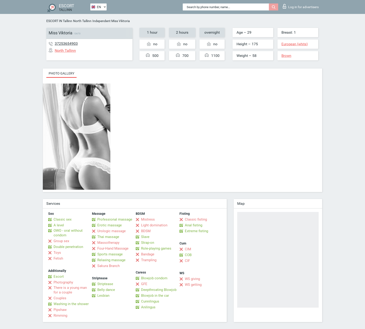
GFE (144, 284)
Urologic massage (111, 231)
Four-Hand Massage (112, 248)
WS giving (192, 279)
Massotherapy (108, 243)
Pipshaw (60, 310)
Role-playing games (156, 248)
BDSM (146, 231)
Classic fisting (196, 219)
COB (188, 255)
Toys (57, 253)
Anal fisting (193, 225)
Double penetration (68, 247)
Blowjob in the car (155, 295)
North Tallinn (82, 21)
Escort (59, 276)
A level (59, 225)
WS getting (193, 285)
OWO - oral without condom (68, 232)
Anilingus (148, 307)
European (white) (294, 44)
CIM (188, 249)
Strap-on (147, 243)
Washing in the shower (71, 304)
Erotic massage (109, 225)
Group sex (61, 241)
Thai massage (108, 237)
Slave (145, 237)
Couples (60, 298)
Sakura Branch (108, 266)
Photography (63, 282)
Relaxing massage (111, 260)
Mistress (148, 219)
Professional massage (114, 219)
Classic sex (62, 219)
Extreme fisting (196, 231)
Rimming (60, 315)
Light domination (154, 225)
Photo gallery (61, 73)
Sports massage (110, 254)
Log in (301, 6)
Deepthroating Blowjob (158, 290)
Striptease (105, 284)
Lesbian (103, 295)
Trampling (148, 260)
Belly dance (106, 290)
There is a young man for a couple (70, 290)
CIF (187, 261)
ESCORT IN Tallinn (59, 21)
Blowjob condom (154, 278)
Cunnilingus (150, 301)
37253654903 (66, 43)
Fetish (58, 258)
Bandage (147, 254)
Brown (286, 56)
